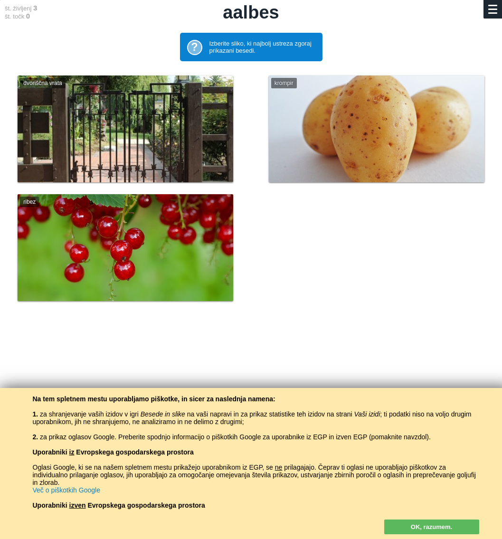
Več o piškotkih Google (66, 490)
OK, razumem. (431, 526)
